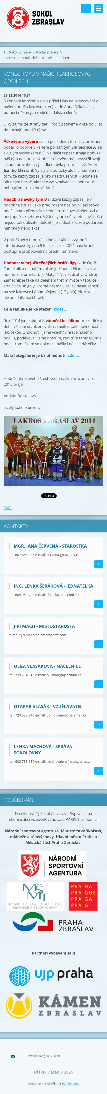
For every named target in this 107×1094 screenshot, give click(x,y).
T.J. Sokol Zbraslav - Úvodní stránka (31, 52)
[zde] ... (60, 309)
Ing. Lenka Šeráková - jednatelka (53, 586)
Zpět (8, 507)
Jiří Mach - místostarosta (44, 626)
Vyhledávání (86, 8)
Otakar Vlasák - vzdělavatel (48, 706)
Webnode (70, 1084)
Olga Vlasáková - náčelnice (47, 666)
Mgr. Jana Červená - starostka (50, 546)
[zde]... (72, 355)
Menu (98, 8)
